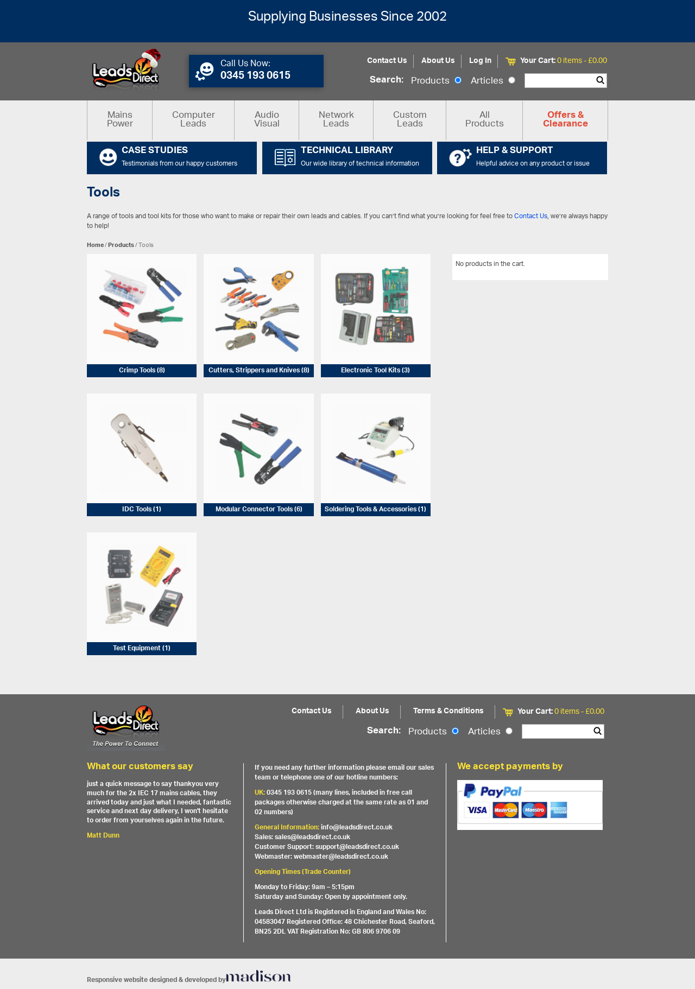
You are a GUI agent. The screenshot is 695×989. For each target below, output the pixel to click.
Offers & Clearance (565, 120)
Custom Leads (410, 120)
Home (95, 245)
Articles (493, 81)
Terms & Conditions (448, 711)
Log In (480, 61)
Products (436, 81)
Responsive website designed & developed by (189, 980)
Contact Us (387, 61)
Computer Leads (193, 120)
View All (588, 266)
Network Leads (336, 120)
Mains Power (120, 120)
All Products (484, 120)
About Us (438, 61)
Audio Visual (267, 120)
